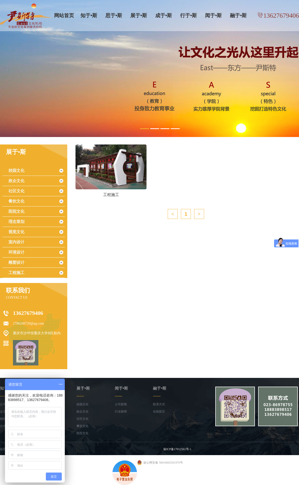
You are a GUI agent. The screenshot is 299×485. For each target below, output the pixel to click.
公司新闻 (121, 404)
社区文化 (16, 191)
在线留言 (159, 411)
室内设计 (16, 242)
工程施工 (16, 273)
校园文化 (16, 170)
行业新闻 (121, 411)
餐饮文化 (16, 201)
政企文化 (16, 181)
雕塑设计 (16, 262)
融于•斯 (238, 15)
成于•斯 (163, 15)
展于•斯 (138, 15)
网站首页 (64, 15)
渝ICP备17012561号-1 (177, 449)
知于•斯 (88, 15)
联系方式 (159, 404)
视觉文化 (16, 232)
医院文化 (16, 211)
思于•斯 (113, 15)
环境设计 (16, 252)
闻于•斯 (213, 15)
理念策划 (16, 221)
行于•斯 (188, 15)
